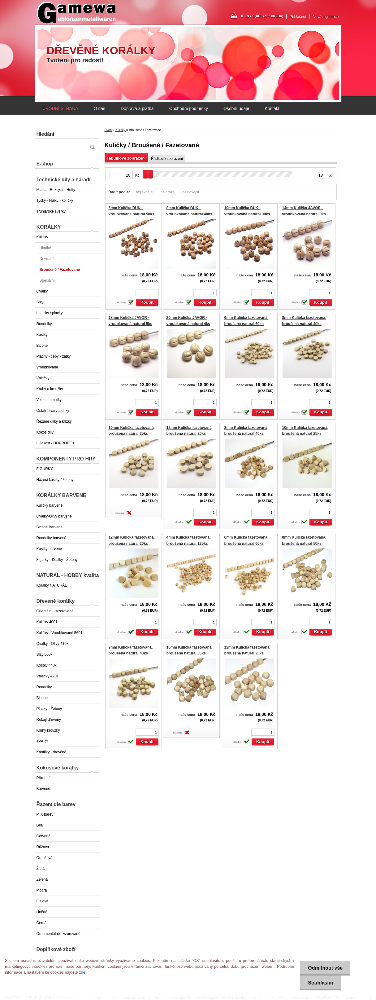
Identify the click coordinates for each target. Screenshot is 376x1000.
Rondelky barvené (52, 538)
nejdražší (168, 192)
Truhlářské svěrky (51, 211)
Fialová (43, 901)
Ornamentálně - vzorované (58, 934)
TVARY (43, 741)
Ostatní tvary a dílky (53, 410)
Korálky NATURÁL (52, 585)
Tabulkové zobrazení (126, 158)
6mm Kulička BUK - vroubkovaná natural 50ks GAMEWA (131, 214)
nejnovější (190, 192)
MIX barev (45, 814)
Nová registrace (326, 17)
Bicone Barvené (50, 527)
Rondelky (44, 324)
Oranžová (45, 858)
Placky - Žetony (49, 709)
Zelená (42, 879)
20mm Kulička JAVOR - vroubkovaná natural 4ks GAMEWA (188, 323)
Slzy (40, 302)
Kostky (42, 335)
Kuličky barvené (50, 505)
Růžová (43, 847)
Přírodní (43, 778)
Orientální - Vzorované (55, 611)
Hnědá (42, 912)
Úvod (108, 130)
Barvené (43, 788)
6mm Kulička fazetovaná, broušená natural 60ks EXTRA (246, 323)
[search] (92, 147)
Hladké (45, 248)
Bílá (40, 825)
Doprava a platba (137, 108)
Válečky (43, 378)
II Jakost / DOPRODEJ (55, 443)
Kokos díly (45, 432)
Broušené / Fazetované (60, 269)
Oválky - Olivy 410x (52, 643)
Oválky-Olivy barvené (54, 516)
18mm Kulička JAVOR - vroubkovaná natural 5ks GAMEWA (130, 323)
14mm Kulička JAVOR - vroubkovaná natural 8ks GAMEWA (304, 214)
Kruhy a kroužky (50, 389)
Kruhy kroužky (48, 730)
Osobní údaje (236, 108)
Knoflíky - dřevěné (52, 752)
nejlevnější (144, 192)
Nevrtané (47, 259)
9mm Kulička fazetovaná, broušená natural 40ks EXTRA (131, 653)
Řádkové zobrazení (167, 158)
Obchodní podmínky (188, 108)
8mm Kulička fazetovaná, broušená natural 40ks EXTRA (304, 323)
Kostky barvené (49, 549)
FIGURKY (45, 469)
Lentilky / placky (50, 313)
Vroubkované (47, 367)
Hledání (45, 134)
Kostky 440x (47, 665)
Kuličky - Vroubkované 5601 (60, 633)
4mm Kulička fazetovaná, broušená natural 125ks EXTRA (188, 543)
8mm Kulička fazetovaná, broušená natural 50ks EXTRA (304, 543)
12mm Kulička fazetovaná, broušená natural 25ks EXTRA (247, 653)
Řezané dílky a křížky (54, 421)
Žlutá (41, 868)
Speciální (47, 280)
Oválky (42, 291)
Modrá (42, 890)
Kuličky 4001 (47, 622)
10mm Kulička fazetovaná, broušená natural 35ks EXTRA (189, 653)
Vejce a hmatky (49, 400)
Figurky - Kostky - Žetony (57, 559)
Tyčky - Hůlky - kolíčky (55, 200)
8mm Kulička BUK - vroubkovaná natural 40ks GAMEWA (189, 214)
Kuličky (42, 237)
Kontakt (272, 108)
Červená (43, 836)
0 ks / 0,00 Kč (262, 16)
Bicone (42, 345)
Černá (42, 923)
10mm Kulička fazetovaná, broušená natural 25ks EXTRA (132, 433)
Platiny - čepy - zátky (54, 356)
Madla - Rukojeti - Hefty (56, 189)
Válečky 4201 (48, 676)
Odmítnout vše (325, 968)
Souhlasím (320, 982)
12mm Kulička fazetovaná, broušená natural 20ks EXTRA (189, 433)
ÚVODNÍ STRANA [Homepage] (60, 108)
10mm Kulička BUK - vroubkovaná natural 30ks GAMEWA (247, 214)
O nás (99, 108)
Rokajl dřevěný (49, 719)
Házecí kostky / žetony (55, 480)
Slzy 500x (45, 654)
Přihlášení (298, 17)
